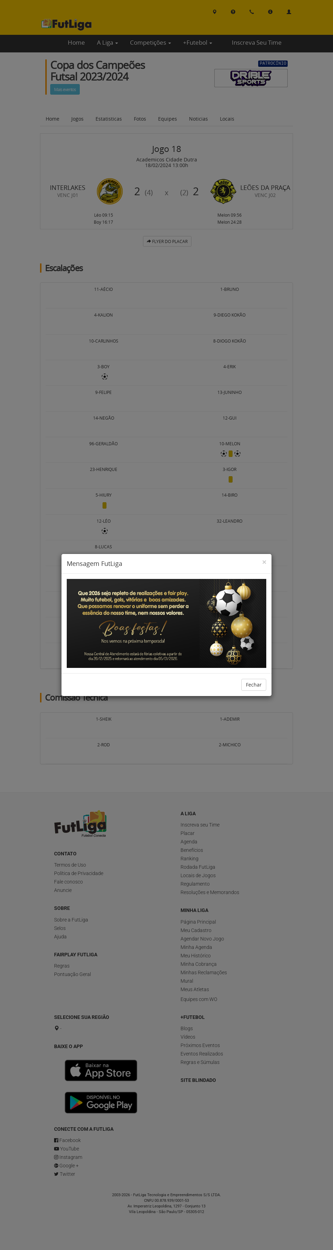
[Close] (264, 562)
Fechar (254, 684)
